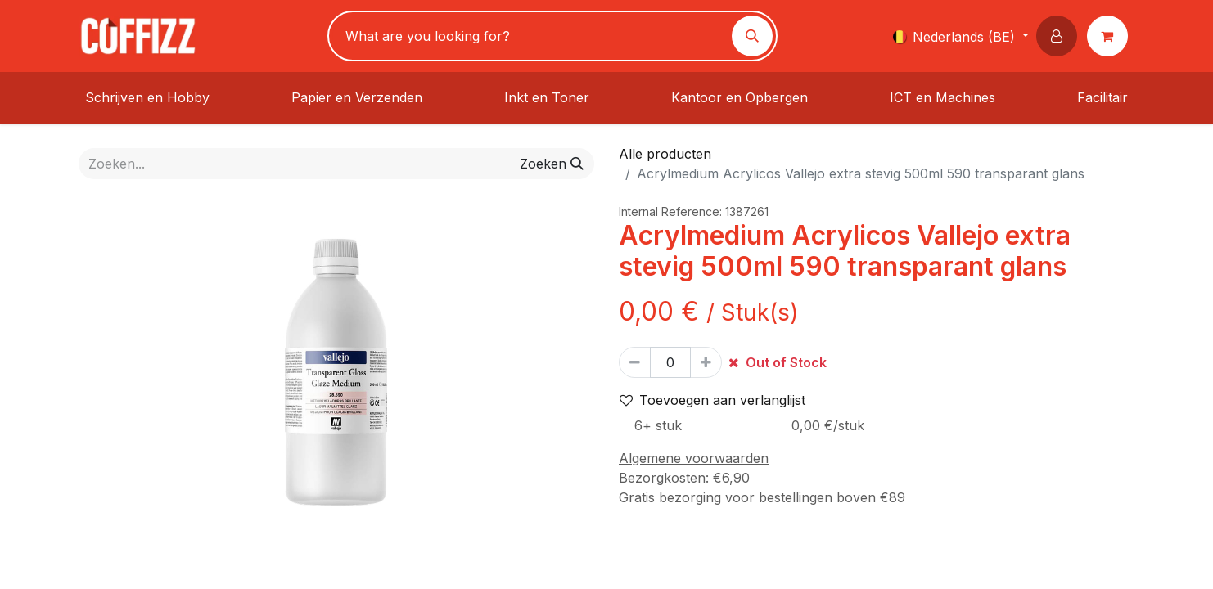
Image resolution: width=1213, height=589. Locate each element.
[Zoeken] (752, 36)
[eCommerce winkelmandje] (1110, 36)
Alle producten (665, 154)
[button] (1060, 36)
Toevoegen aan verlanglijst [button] (712, 400)
